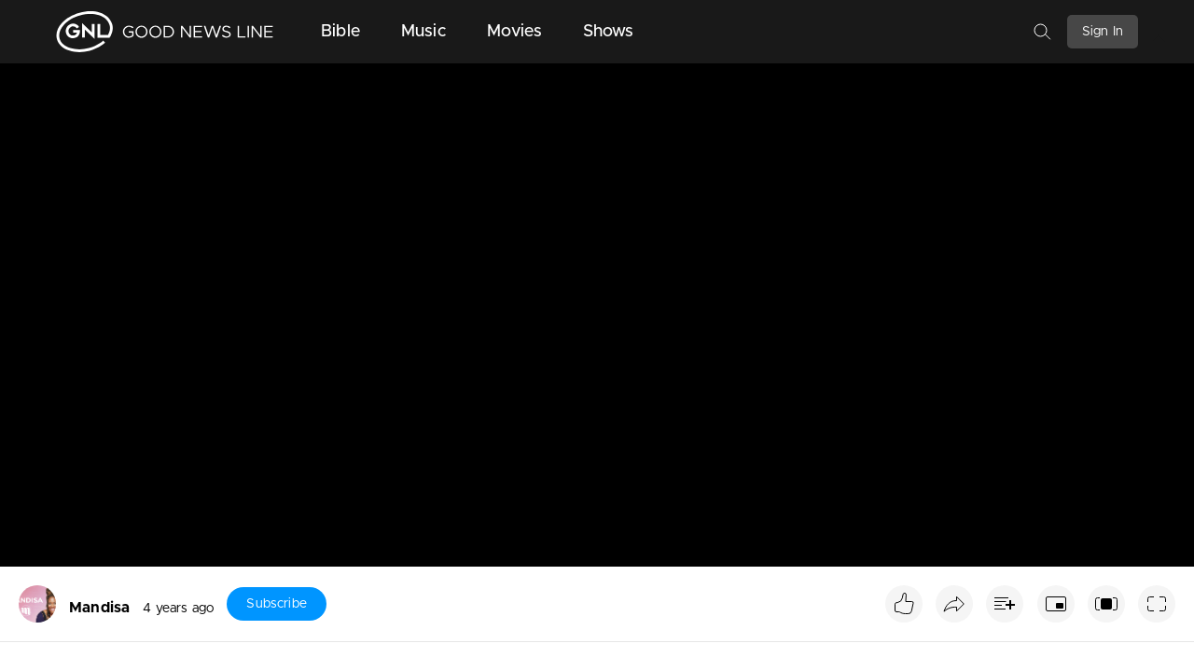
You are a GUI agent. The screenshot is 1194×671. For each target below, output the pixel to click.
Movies (514, 31)
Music (423, 31)
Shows (608, 31)
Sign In (1102, 31)
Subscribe (276, 603)
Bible (340, 31)
